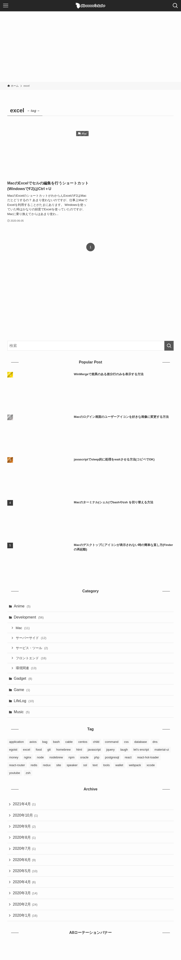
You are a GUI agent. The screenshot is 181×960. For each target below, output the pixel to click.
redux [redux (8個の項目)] (47, 765)
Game (22, 690)
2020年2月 (25, 905)
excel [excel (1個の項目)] (26, 750)
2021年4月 (24, 804)
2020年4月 (24, 883)
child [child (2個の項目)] (96, 742)
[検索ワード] (90, 346)
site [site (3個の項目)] (58, 765)
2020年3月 (25, 894)
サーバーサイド (31, 638)
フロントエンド (31, 658)
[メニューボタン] (5, 5)
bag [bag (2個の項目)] (44, 742)
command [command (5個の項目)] (111, 742)
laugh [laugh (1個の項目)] (124, 750)
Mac (23, 628)
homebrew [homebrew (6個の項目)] (63, 750)
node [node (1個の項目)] (40, 757)
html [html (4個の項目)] (79, 750)
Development (29, 617)
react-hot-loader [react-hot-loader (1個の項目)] (148, 757)
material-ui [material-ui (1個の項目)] (162, 750)
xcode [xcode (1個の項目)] (151, 765)
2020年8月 (24, 838)
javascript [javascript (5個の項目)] (94, 750)
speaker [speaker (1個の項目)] (72, 765)
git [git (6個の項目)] (49, 750)
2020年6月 (24, 860)
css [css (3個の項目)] (126, 742)
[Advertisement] (90, 47)
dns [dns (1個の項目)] (154, 742)
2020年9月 (24, 827)
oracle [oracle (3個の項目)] (84, 757)
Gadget (23, 679)
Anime (22, 606)
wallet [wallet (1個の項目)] (119, 765)
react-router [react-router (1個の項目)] (17, 765)
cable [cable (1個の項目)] (69, 742)
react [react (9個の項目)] (128, 757)
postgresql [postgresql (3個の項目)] (112, 757)
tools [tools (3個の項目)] (106, 765)
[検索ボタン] (175, 5)
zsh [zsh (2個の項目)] (28, 773)
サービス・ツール (32, 648)
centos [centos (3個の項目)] (82, 742)
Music (22, 712)
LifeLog (24, 701)
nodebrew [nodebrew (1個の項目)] (56, 757)
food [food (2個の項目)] (39, 750)
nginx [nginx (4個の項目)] (27, 757)
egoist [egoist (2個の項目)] (13, 750)
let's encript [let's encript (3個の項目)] (141, 750)
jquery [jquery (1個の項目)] (110, 750)
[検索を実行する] (169, 346)
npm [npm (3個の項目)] (71, 757)
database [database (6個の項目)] (140, 742)
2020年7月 (24, 849)
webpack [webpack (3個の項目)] (135, 765)
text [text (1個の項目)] (95, 765)
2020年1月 (25, 916)
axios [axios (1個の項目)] (33, 742)
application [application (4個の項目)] (16, 742)
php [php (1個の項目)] (96, 757)
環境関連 (26, 668)
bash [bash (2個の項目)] (56, 742)
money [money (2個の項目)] (13, 757)
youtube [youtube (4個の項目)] (14, 773)
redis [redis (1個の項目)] (34, 765)
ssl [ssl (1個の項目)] (85, 765)
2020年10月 (25, 816)
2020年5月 (25, 871)
